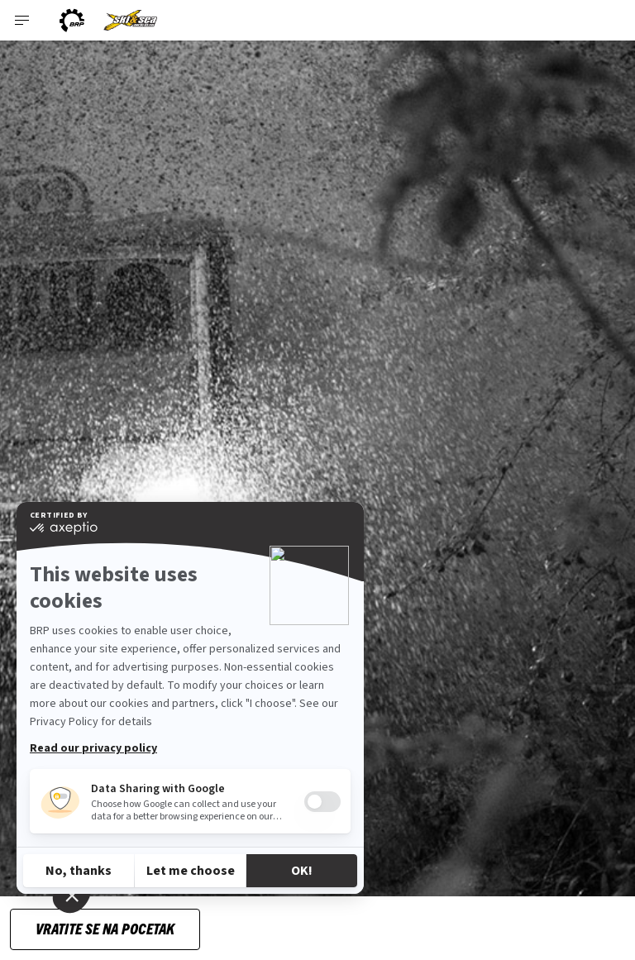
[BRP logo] (72, 20)
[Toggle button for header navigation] (22, 20)
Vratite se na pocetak (105, 928)
